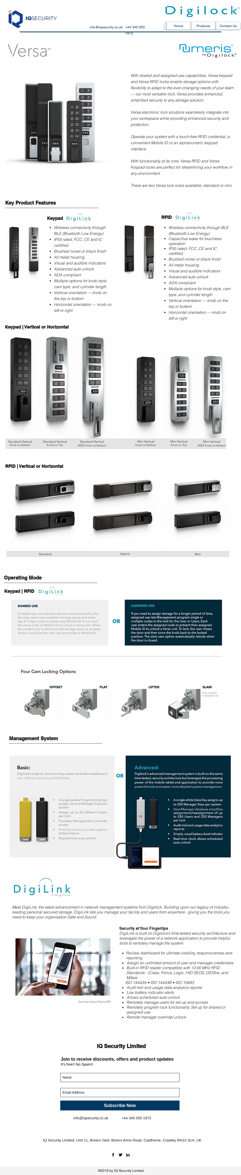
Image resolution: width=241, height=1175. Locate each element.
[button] (203, 26)
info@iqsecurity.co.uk (106, 27)
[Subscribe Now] (120, 1105)
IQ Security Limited (121, 1046)
